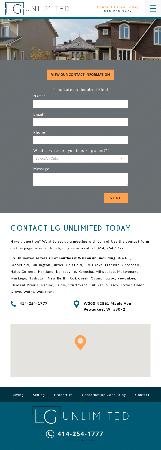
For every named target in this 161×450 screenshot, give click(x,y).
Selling (39, 395)
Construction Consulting (104, 395)
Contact (142, 395)
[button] (80, 342)
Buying (18, 395)
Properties (63, 395)
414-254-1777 (80, 434)
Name (39, 96)
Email (39, 114)
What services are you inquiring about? (71, 151)
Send (116, 198)
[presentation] (65, 198)
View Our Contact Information (80, 74)
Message (41, 169)
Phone (40, 132)
